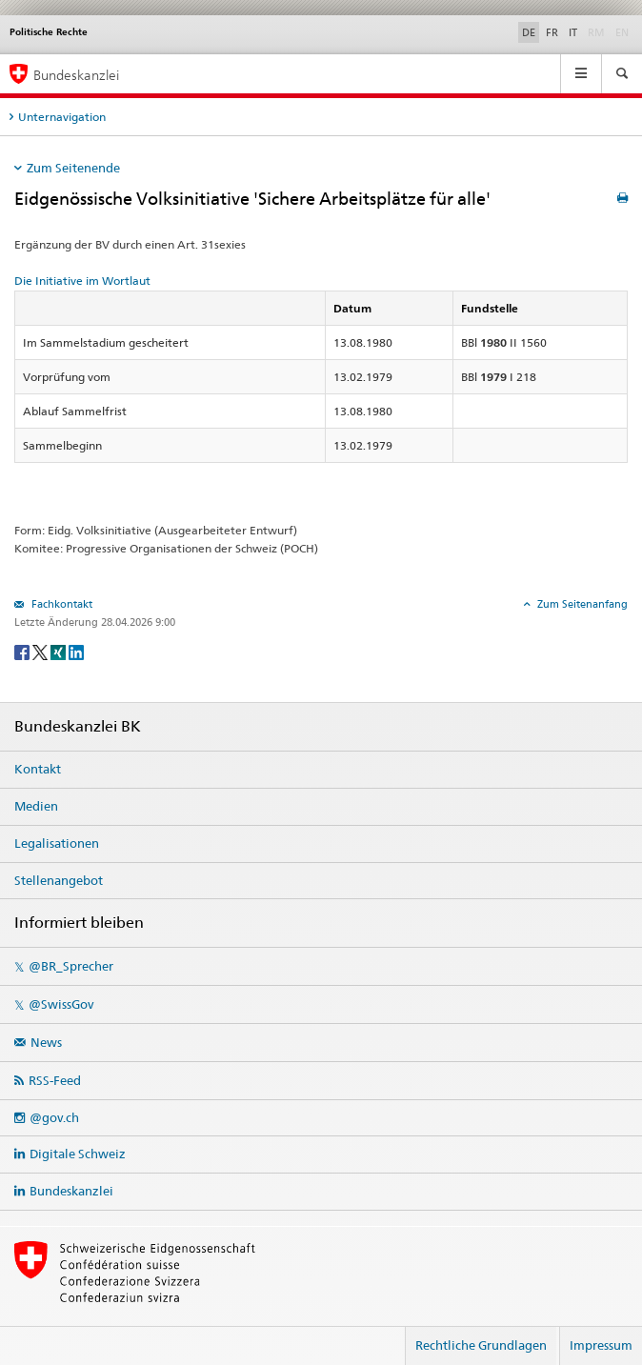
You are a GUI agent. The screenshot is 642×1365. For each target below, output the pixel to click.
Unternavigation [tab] (62, 117)
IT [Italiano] (573, 32)
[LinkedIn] (76, 651)
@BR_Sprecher (71, 966)
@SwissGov (61, 1004)
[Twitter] (41, 651)
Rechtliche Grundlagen (481, 1345)
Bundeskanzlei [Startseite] (76, 75)
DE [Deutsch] (528, 32)
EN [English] (622, 32)
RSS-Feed (55, 1080)
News (46, 1042)
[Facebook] (23, 651)
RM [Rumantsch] (596, 32)
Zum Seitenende (73, 167)
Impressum (601, 1345)
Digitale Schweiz (78, 1153)
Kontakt (37, 768)
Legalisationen (56, 843)
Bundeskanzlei (71, 1190)
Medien (36, 805)
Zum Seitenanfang (581, 604)
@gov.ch (54, 1117)
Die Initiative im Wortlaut (82, 280)
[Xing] (59, 651)
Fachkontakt (60, 604)
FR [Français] (552, 32)
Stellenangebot (58, 880)
